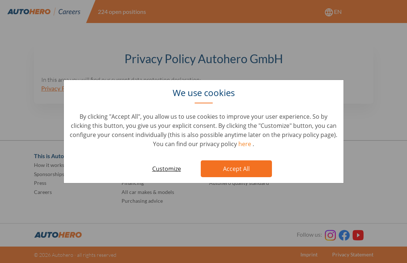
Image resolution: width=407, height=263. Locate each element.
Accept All (236, 169)
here (245, 144)
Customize (166, 169)
